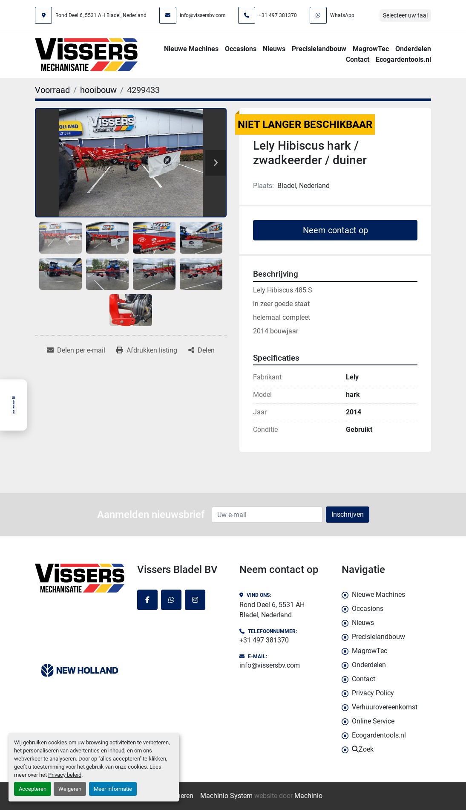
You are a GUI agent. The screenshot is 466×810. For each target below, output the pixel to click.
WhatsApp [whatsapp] (342, 15)
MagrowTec (371, 49)
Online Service (373, 721)
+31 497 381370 (278, 15)
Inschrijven (347, 514)
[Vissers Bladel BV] (79, 578)
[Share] (201, 350)
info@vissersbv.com (203, 15)
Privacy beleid (64, 775)
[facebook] (147, 600)
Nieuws (274, 49)
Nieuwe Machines (191, 49)
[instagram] (195, 600)
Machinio (308, 796)
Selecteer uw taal (405, 15)
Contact (357, 59)
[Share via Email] (76, 350)
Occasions (240, 49)
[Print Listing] (147, 350)
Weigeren (69, 789)
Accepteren (32, 789)
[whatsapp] (171, 600)
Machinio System (226, 796)
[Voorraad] (52, 90)
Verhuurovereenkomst (384, 707)
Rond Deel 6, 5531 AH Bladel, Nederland (101, 15)
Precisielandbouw (319, 49)
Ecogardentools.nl (403, 59)
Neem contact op (335, 230)
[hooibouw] (98, 90)
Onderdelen (413, 49)
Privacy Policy (373, 693)
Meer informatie (113, 789)
